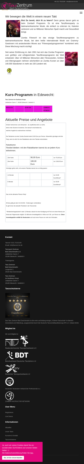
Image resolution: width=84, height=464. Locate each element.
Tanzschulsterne (10, 439)
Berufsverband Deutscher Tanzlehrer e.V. (20, 361)
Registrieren (9, 412)
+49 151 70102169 (59, 1)
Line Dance (9, 416)
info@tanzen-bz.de (72, 1)
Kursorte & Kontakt (11, 435)
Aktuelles (8, 427)
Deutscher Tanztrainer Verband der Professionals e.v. (22, 389)
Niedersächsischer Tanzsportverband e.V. (21, 348)
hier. (31, 453)
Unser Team (9, 431)
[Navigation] (81, 13)
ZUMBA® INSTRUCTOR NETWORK (17, 401)
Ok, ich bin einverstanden (13, 458)
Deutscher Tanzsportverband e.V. (17, 374)
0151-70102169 (16, 243)
